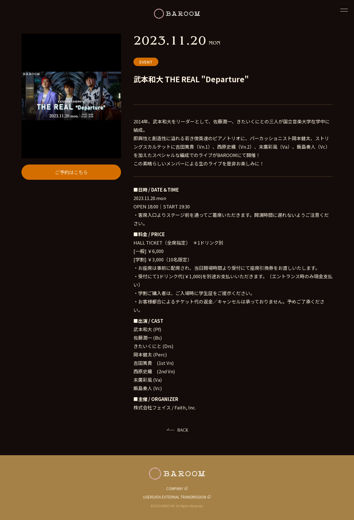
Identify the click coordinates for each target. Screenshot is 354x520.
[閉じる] (344, 9)
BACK (182, 430)
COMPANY (174, 488)
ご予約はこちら (71, 172)
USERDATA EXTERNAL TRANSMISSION (174, 496)
